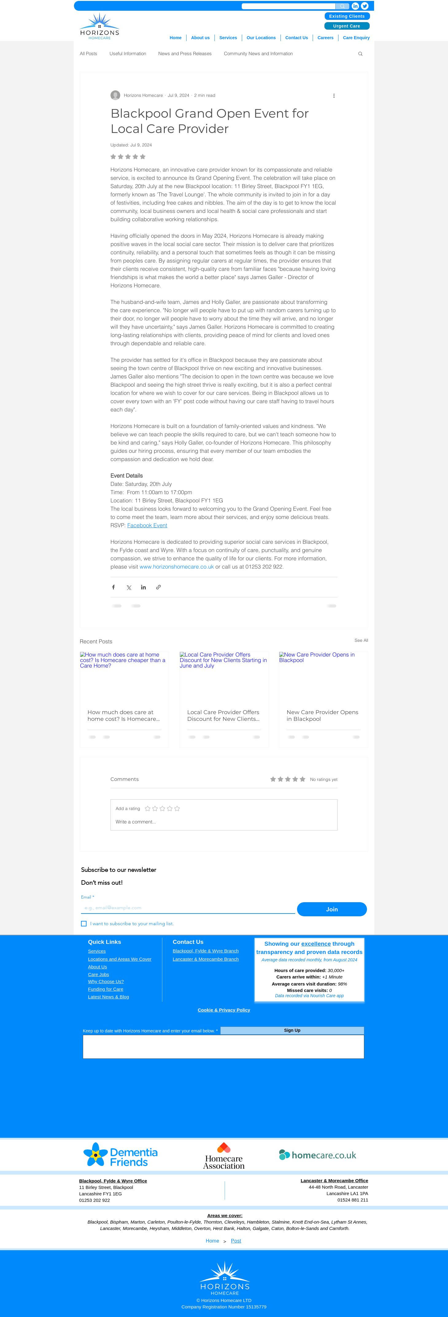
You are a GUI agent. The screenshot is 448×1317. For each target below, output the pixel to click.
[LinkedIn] (355, 6)
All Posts (88, 53)
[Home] (212, 1241)
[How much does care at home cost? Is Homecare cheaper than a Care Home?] (124, 677)
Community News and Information (258, 53)
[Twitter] (365, 6)
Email (87, 897)
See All (361, 640)
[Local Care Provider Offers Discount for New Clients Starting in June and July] (224, 677)
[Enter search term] (342, 6)
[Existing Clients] (347, 16)
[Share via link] (158, 587)
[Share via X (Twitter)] (128, 587)
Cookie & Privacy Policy (224, 1009)
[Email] (186, 907)
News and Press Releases (185, 53)
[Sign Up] (292, 1031)
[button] (360, 53)
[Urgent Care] (347, 26)
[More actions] (334, 95)
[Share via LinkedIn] (143, 587)
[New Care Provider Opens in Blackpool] (323, 677)
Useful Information (128, 53)
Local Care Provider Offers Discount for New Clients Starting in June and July (223, 715)
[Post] (236, 1241)
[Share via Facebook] (113, 587)
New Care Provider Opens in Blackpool (322, 715)
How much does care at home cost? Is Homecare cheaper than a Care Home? (121, 715)
